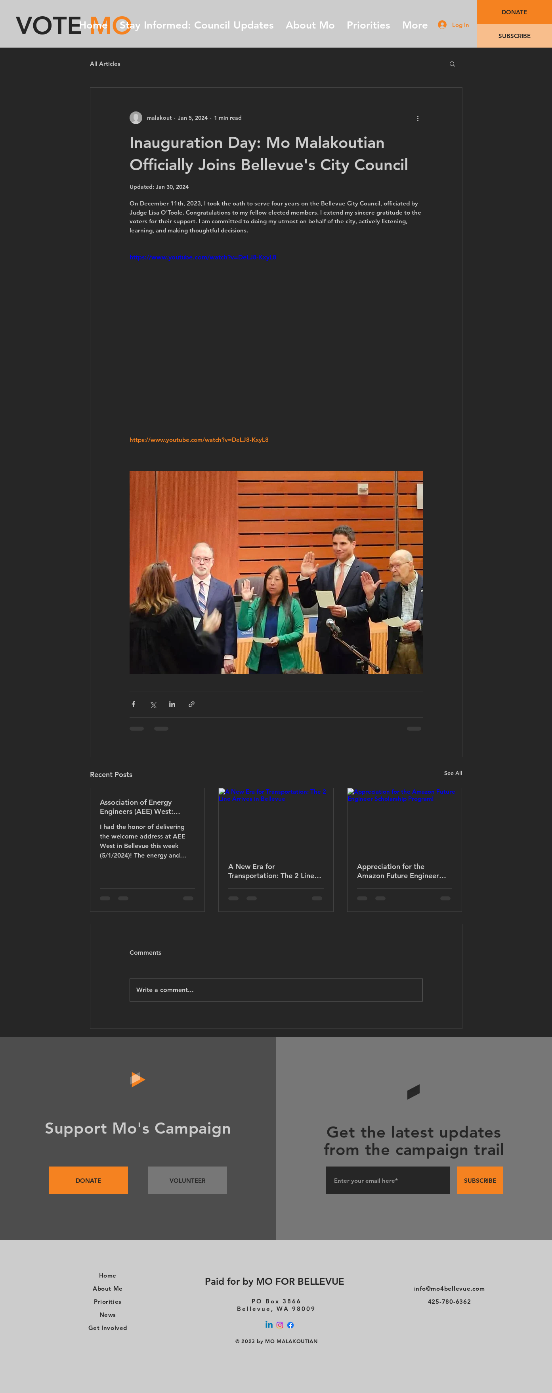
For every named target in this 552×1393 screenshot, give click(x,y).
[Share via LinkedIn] (172, 704)
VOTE (49, 25)
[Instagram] (279, 1325)
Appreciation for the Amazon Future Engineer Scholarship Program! (398, 871)
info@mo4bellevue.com (449, 1288)
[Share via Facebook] (133, 704)
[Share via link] (191, 704)
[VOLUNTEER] (187, 1180)
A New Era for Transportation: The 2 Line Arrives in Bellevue (271, 871)
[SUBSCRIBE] (514, 36)
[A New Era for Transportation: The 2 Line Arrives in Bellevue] (276, 820)
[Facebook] (290, 1325)
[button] (452, 63)
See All (453, 773)
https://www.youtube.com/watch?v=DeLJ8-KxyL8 (203, 257)
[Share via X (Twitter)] (153, 704)
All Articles (105, 63)
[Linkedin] (269, 1325)
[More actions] (418, 118)
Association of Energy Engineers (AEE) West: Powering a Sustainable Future (138, 807)
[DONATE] (514, 12)
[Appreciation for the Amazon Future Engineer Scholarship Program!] (405, 820)
